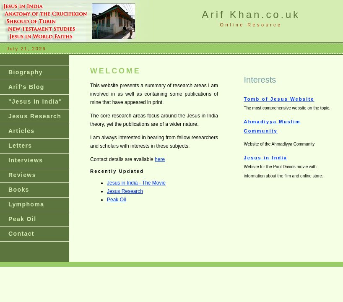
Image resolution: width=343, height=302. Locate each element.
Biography (25, 72)
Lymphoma (26, 204)
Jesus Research (34, 116)
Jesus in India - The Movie (136, 183)
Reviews (22, 175)
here (160, 159)
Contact (21, 233)
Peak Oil (22, 219)
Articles (21, 131)
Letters (20, 145)
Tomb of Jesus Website (279, 99)
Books (18, 189)
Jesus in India (266, 157)
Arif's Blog (26, 86)
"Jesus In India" (35, 101)
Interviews (25, 160)
